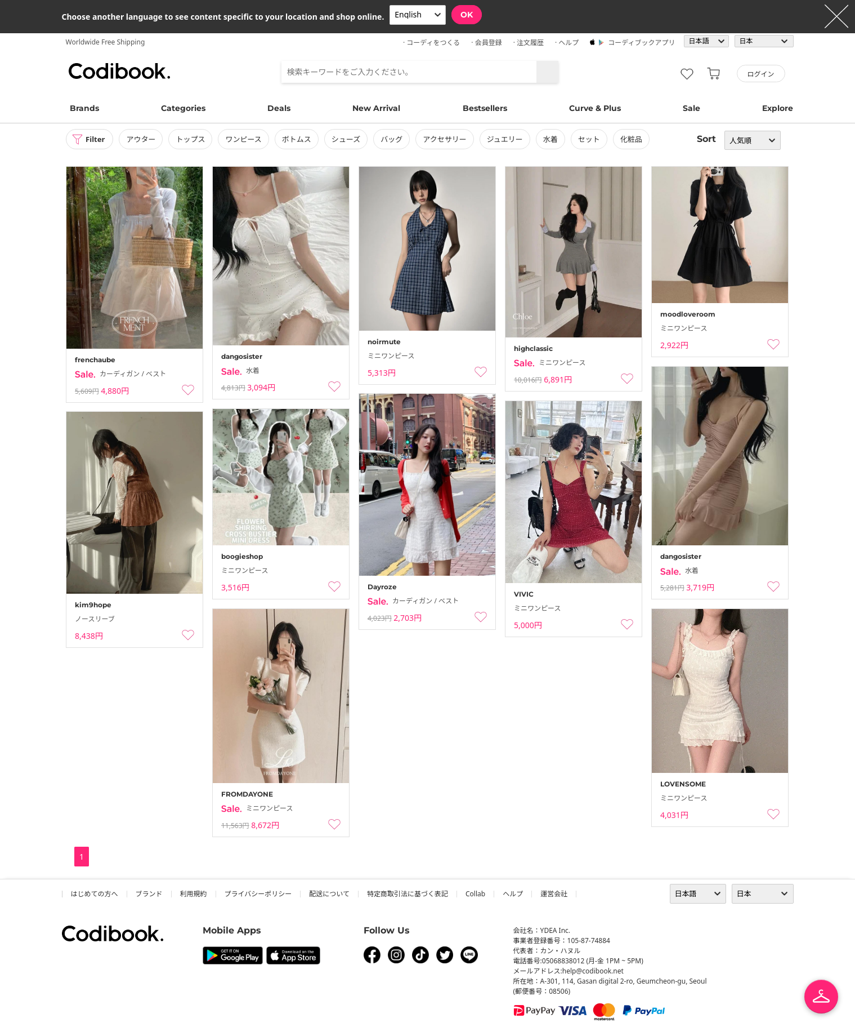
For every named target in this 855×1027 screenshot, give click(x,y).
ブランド (149, 894)
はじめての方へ (94, 894)
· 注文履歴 (528, 42)
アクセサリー (448, 139)
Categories (183, 108)
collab (475, 894)
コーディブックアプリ (641, 42)
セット (592, 139)
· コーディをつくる (431, 42)
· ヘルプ (567, 42)
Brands (84, 108)
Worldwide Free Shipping (105, 42)
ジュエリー (508, 139)
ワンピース (247, 139)
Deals (278, 108)
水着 (554, 139)
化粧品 (635, 139)
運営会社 (553, 894)
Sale (691, 108)
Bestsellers (485, 108)
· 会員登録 (486, 42)
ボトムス (300, 139)
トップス (194, 139)
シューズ (349, 139)
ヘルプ (513, 894)
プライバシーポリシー (258, 894)
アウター (144, 139)
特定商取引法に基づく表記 (407, 894)
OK (466, 15)
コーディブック (119, 71)
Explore (777, 108)
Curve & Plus (595, 108)
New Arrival (376, 108)
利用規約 (193, 894)
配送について (329, 894)
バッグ (395, 139)
